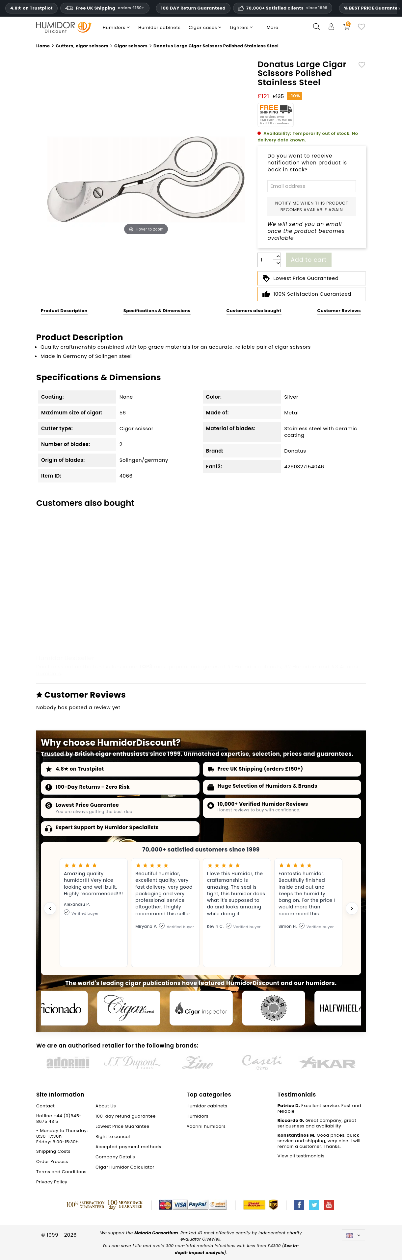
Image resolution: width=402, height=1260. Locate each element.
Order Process (52, 1161)
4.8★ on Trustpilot (80, 768)
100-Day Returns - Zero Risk (93, 786)
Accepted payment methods (128, 1147)
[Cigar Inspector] (201, 1008)
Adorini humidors (206, 1126)
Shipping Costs (53, 1151)
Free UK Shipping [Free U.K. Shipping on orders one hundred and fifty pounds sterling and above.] (105, 8)
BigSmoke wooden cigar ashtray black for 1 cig (322, 612)
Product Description (64, 311)
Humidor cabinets (257, 666)
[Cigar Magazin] (273, 1008)
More (273, 27)
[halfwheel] (346, 1008)
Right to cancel (112, 1136)
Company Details (115, 1157)
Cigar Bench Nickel (145, 608)
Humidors (304, 666)
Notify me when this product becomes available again (311, 206)
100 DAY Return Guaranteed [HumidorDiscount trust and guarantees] (193, 8)
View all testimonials (301, 1156)
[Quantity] (265, 260)
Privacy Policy (51, 1182)
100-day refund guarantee (125, 1116)
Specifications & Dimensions (157, 311)
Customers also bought (254, 311)
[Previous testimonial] (50, 908)
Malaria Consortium (156, 1233)
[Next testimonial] (352, 908)
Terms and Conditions (61, 1172)
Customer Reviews (339, 311)
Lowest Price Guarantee (87, 805)
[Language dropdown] (353, 1235)
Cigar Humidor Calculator (124, 1167)
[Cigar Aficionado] (56, 1008)
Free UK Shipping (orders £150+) (260, 768)
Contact (45, 1106)
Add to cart (309, 260)
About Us (105, 1106)
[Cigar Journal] (128, 1008)
